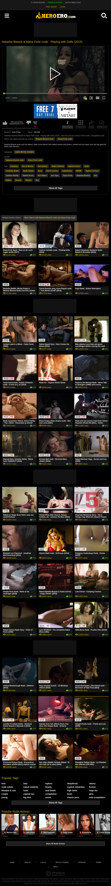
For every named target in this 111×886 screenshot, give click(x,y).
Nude (86, 166)
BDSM (78, 171)
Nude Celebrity (58, 166)
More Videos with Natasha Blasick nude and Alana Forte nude (49, 218)
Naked (8, 180)
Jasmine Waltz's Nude (73, 2)
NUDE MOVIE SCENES (24, 152)
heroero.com (60, 873)
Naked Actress (74, 166)
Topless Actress (92, 171)
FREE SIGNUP (51, 7)
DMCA (55, 867)
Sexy (40, 171)
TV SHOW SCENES (38, 2)
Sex (37, 180)
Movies (29, 180)
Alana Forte (67, 176)
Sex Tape (55, 176)
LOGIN (62, 7)
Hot (95, 176)
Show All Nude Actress (55, 844)
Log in (43, 862)
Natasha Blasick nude (45, 139)
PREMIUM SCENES (55, 2)
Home (12, 862)
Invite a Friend (62, 862)
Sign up (27, 862)
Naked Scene (28, 176)
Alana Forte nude (65, 139)
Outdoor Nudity (12, 176)
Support (82, 862)
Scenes (18, 180)
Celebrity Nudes (12, 171)
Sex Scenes (42, 166)
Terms (98, 862)
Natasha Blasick (83, 176)
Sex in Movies (28, 166)
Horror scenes (52, 171)
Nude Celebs (28, 171)
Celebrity (14, 166)
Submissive (67, 171)
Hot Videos (42, 176)
